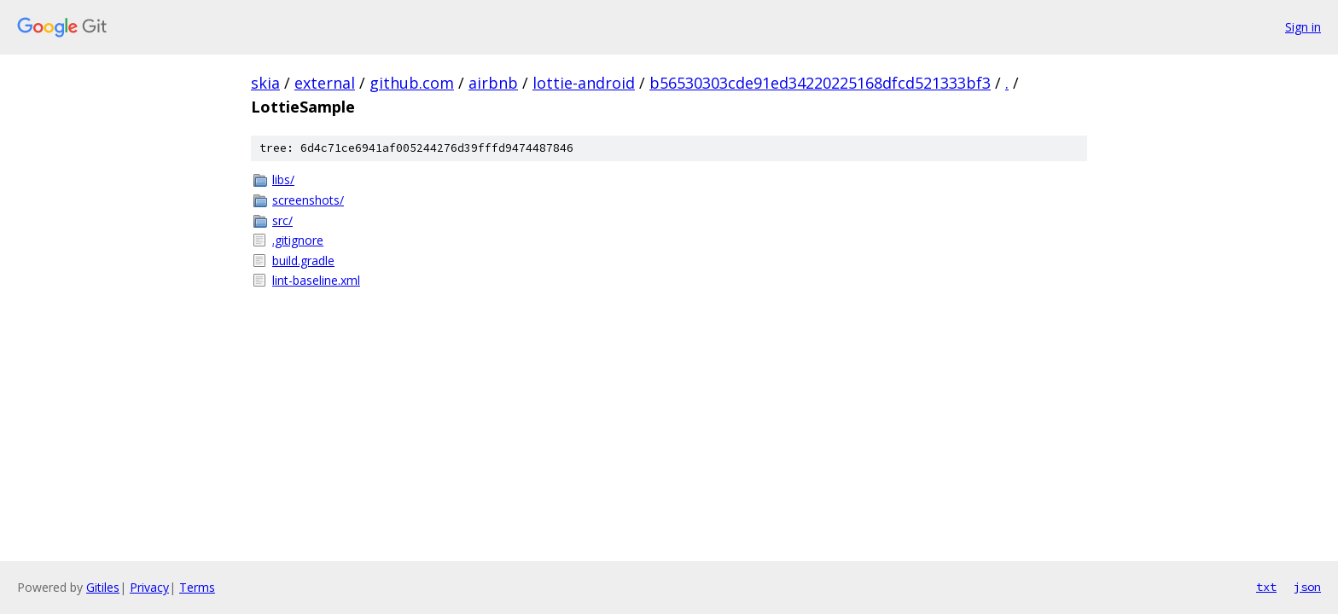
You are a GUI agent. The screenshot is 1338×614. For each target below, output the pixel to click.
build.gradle (303, 260)
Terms (197, 587)
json (1307, 586)
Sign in (1303, 27)
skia (265, 82)
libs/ (283, 179)
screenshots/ (308, 200)
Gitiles (102, 587)
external (324, 82)
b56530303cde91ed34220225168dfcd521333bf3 (820, 82)
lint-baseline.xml (316, 280)
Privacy (149, 587)
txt (1266, 586)
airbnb (493, 82)
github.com (411, 82)
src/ (282, 220)
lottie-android (583, 82)
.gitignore (297, 240)
